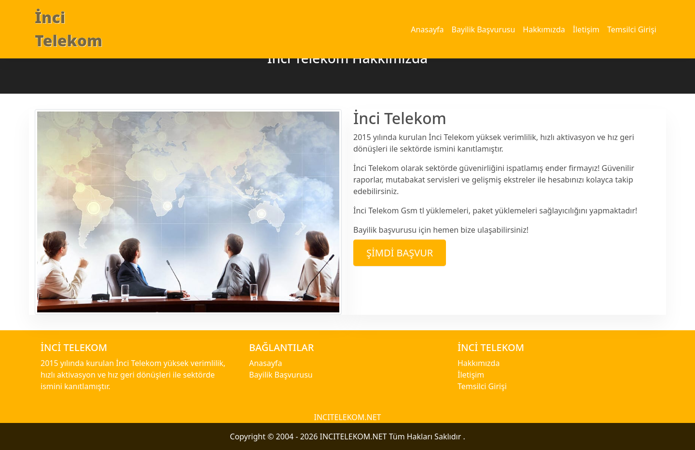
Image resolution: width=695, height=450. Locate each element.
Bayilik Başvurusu (483, 29)
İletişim (586, 29)
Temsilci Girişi (631, 29)
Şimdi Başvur (399, 252)
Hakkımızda (544, 29)
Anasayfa (427, 29)
